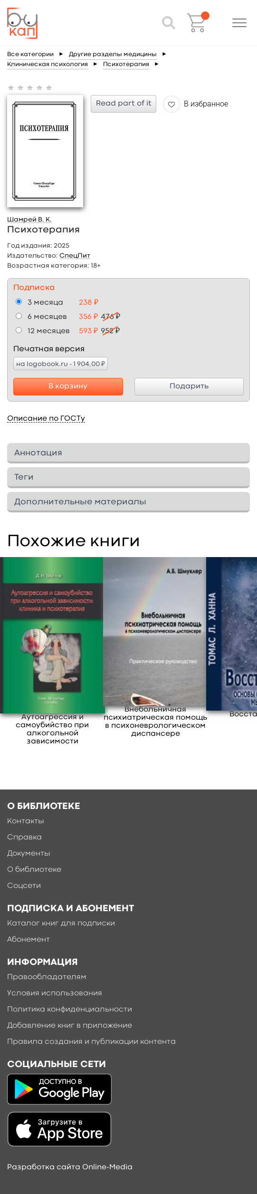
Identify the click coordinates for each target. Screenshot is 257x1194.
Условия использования (54, 993)
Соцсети (24, 886)
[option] (52, 651)
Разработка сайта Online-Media (70, 1167)
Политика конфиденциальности (69, 1009)
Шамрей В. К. (29, 219)
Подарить (189, 386)
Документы (28, 853)
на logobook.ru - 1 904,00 (60, 363)
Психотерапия (126, 64)
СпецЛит (74, 256)
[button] (239, 22)
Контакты (25, 821)
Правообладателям (46, 977)
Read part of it (124, 103)
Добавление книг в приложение (69, 1025)
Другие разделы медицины (113, 54)
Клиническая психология (47, 64)
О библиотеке (34, 870)
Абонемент (28, 939)
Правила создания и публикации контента (91, 1042)
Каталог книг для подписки (61, 923)
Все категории (30, 54)
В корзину (67, 386)
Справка (24, 837)
